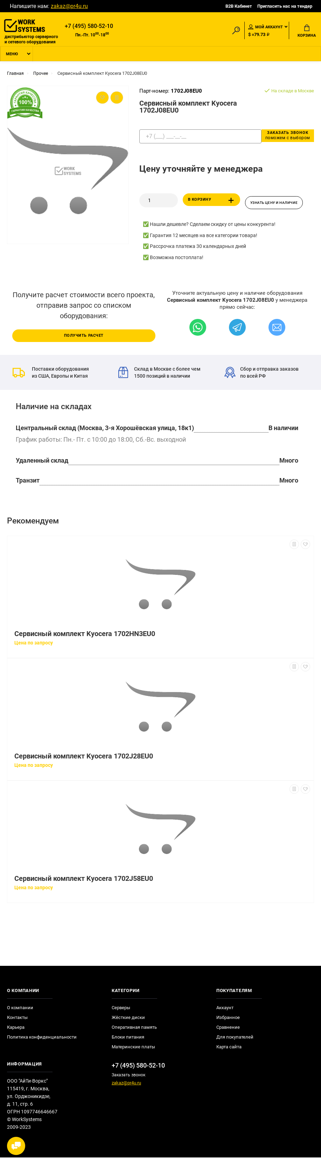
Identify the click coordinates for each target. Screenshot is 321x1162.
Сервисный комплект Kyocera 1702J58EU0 (83, 883)
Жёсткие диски (128, 1022)
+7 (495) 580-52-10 (89, 26)
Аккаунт (224, 1012)
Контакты (17, 1022)
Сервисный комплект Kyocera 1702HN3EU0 (84, 638)
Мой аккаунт (265, 27)
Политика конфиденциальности (42, 1041)
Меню (12, 57)
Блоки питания (128, 1041)
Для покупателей (234, 1041)
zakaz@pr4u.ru (69, 6)
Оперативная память (134, 1031)
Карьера (16, 1031)
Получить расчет (84, 339)
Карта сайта (229, 1051)
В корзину (212, 203)
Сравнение (228, 1031)
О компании (20, 1012)
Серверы (121, 1012)
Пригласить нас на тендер (284, 6)
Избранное (228, 1022)
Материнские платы (133, 1051)
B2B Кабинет (238, 6)
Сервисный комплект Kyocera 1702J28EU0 (83, 761)
